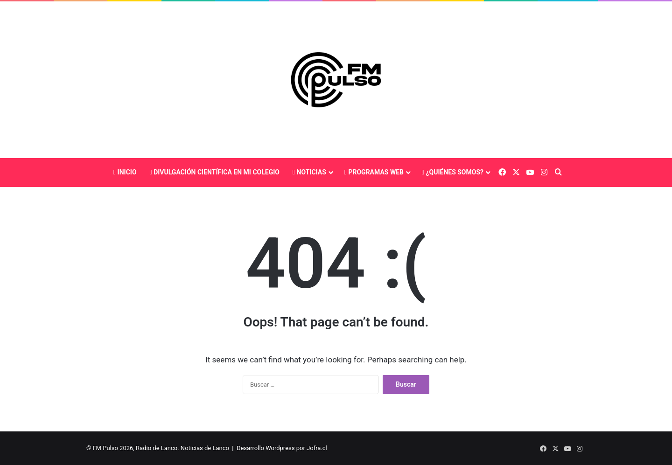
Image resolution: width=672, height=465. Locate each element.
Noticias (309, 172)
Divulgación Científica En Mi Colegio (215, 172)
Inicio (125, 172)
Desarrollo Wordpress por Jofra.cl (282, 447)
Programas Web (374, 172)
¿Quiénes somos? (452, 172)
